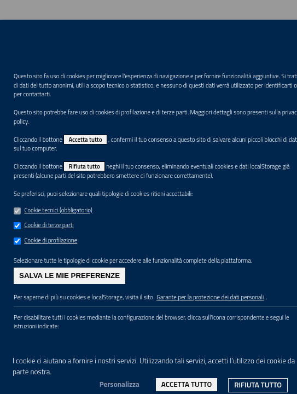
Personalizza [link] (119, 384)
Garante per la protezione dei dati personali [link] (210, 297)
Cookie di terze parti (48, 225)
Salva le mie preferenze (69, 275)
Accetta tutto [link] (186, 384)
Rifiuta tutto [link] (258, 384)
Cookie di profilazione (50, 240)
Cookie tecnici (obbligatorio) (58, 210)
